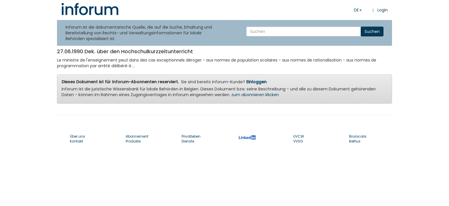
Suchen (372, 31)
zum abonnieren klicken (255, 95)
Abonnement (137, 136)
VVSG (298, 141)
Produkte (133, 141)
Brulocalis (358, 136)
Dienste (188, 141)
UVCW (298, 136)
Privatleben (191, 136)
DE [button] (358, 10)
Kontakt (76, 141)
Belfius (355, 141)
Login (379, 10)
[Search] (303, 31)
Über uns (77, 136)
